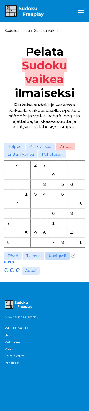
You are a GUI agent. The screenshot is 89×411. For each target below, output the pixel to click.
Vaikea (65, 146)
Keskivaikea (40, 146)
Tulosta (33, 256)
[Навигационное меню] (81, 11)
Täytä (12, 256)
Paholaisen (52, 154)
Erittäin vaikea (20, 154)
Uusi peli (57, 256)
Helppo (14, 146)
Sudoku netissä (17, 31)
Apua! (30, 270)
